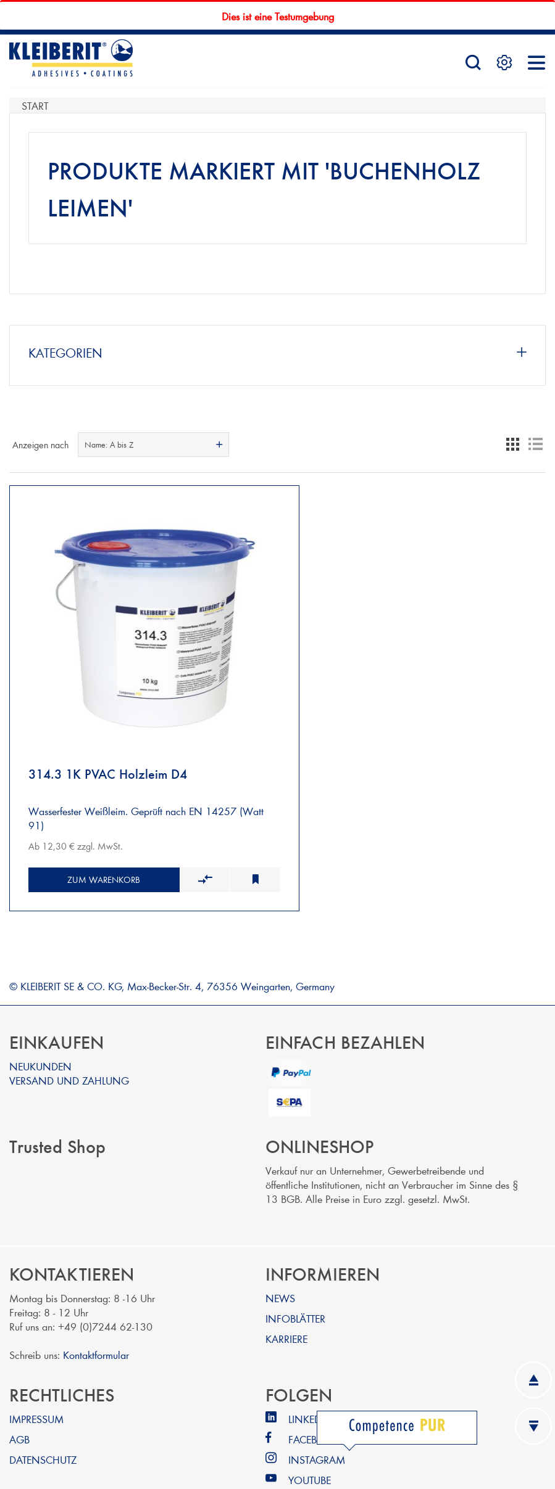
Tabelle (513, 444)
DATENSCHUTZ (43, 1424)
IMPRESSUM (36, 1384)
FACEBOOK (314, 1404)
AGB (19, 1404)
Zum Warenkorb (94, 845)
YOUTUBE (309, 1445)
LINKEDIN (310, 1384)
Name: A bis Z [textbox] (109, 444)
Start (35, 105)
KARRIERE (286, 1304)
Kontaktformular (96, 1320)
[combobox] (153, 444)
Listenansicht (535, 444)
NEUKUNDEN (40, 1031)
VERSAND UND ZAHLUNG (69, 1045)
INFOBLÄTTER (295, 1283)
